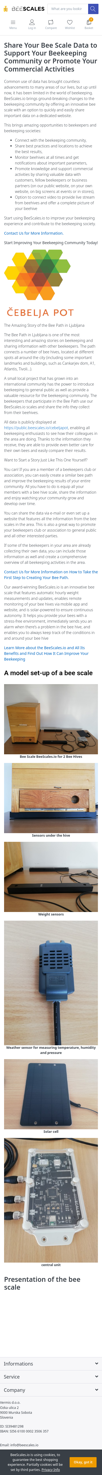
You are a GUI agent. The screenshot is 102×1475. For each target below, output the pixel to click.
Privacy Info (51, 1469)
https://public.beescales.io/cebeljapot (36, 427)
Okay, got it (83, 1462)
